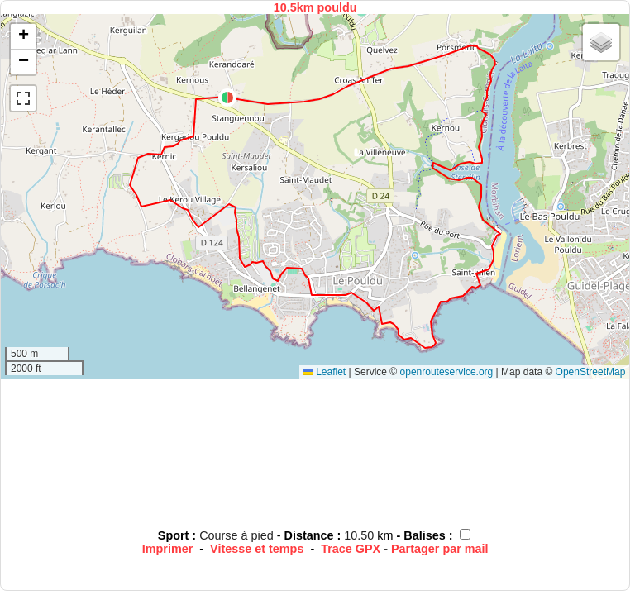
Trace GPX (350, 548)
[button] (227, 97)
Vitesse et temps (256, 548)
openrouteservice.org (447, 372)
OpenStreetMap (591, 372)
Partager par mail (440, 548)
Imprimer (167, 548)
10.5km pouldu (315, 7)
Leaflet (324, 372)
